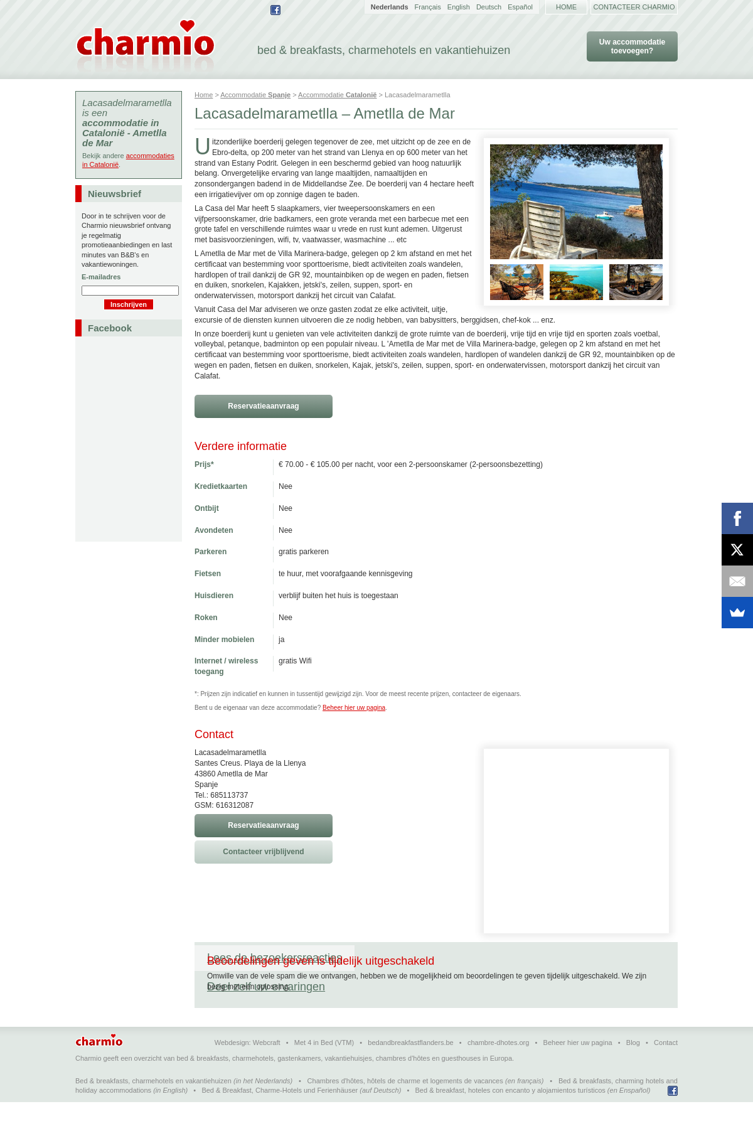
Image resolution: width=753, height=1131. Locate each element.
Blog (633, 1071)
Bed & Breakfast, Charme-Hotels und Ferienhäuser (279, 1119)
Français (428, 7)
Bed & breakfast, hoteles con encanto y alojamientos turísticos (510, 1119)
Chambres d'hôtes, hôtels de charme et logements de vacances (405, 1109)
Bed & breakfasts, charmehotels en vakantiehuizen (153, 1109)
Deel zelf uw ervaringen (426, 957)
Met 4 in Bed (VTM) (324, 1071)
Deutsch (488, 7)
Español (520, 7)
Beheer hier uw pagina (354, 707)
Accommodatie (255, 95)
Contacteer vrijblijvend (263, 851)
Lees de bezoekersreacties (274, 957)
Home (566, 7)
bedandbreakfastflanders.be (410, 1071)
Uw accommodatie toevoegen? (632, 46)
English (458, 7)
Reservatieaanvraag (263, 406)
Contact (666, 1071)
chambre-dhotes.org (498, 1071)
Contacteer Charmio (634, 7)
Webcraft (266, 1071)
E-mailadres (101, 277)
